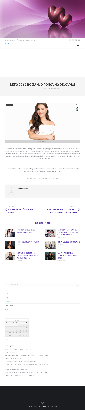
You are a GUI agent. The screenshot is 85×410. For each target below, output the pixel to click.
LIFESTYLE (7, 309)
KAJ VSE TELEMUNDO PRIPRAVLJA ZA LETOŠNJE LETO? (67, 255)
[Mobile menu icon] (78, 45)
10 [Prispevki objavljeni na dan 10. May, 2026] (26, 328)
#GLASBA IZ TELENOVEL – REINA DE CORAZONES (26, 231)
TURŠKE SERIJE (9, 305)
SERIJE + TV (8, 298)
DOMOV (7, 294)
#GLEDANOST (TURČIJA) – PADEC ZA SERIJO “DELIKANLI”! (20, 361)
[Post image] (10, 233)
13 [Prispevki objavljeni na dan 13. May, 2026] (13, 330)
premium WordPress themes (49, 406)
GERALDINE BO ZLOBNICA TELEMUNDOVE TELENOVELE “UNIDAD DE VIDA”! (27, 255)
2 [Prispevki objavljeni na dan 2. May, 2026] (23, 325)
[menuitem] (42, 408)
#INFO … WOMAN (10, 352)
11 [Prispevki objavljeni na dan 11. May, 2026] (6, 330)
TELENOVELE (8, 301)
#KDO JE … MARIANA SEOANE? (28, 242)
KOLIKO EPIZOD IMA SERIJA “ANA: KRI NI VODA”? (18, 367)
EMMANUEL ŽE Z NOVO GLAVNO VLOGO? (68, 243)
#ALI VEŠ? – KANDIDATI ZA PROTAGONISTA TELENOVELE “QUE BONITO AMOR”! (67, 232)
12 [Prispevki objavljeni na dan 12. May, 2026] (10, 330)
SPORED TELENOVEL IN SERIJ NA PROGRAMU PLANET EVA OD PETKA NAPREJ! (26, 364)
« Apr (6, 339)
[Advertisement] (42, 62)
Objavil (43, 178)
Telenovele (10, 105)
